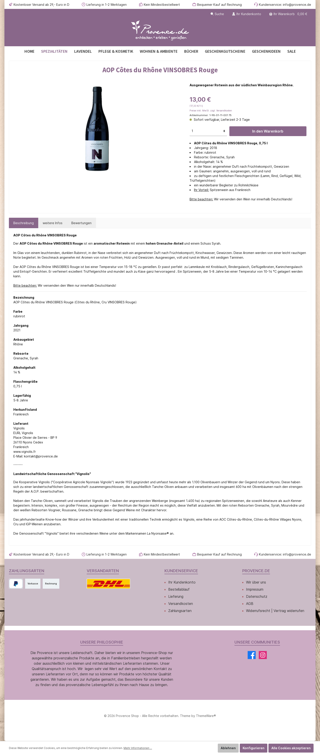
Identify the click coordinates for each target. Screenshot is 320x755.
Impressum (254, 589)
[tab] (23, 223)
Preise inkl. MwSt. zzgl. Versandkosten (211, 110)
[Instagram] (263, 655)
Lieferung (175, 596)
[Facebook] (252, 655)
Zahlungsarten (180, 610)
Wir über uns (256, 582)
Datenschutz (256, 596)
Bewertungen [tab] (81, 223)
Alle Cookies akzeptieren (291, 748)
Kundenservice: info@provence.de (285, 4)
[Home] (29, 51)
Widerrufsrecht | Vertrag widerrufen (275, 610)
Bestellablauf (179, 589)
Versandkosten (180, 603)
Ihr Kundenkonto (182, 582)
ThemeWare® (206, 716)
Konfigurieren (253, 748)
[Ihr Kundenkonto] (246, 14)
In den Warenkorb (267, 131)
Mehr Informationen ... (138, 748)
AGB (249, 603)
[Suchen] (217, 14)
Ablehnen (228, 748)
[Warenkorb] (288, 14)
